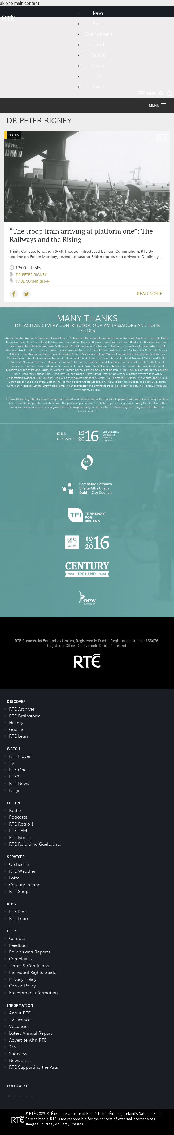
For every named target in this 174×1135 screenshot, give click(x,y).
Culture (98, 55)
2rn (12, 1047)
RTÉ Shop (18, 891)
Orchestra (19, 864)
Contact (17, 938)
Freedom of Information (33, 993)
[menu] (147, 94)
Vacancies (19, 1026)
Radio (98, 86)
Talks (14, 134)
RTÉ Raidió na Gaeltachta (35, 844)
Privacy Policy (22, 979)
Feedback (18, 945)
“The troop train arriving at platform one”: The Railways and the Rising (81, 235)
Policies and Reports (29, 952)
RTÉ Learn (19, 736)
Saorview (18, 1053)
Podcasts (18, 817)
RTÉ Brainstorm (25, 716)
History (16, 722)
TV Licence (20, 1019)
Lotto (14, 878)
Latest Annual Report (30, 1033)
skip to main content (19, 3)
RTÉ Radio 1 (21, 824)
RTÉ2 (14, 776)
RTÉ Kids (17, 911)
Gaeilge (16, 729)
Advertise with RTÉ (27, 1040)
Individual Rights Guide (32, 972)
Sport (98, 23)
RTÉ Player (20, 756)
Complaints (20, 959)
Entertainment (98, 34)
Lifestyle (98, 44)
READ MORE (149, 293)
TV (98, 76)
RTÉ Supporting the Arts (33, 1067)
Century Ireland (25, 885)
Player (98, 65)
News (98, 13)
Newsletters (20, 1060)
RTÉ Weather (22, 871)
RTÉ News (19, 783)
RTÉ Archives (22, 709)
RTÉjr (14, 790)
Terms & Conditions (29, 965)
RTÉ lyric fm (21, 837)
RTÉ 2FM (18, 830)
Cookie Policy (22, 986)
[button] (160, 94)
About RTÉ (20, 1013)
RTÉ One (18, 770)
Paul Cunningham (33, 281)
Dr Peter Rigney (31, 274)
